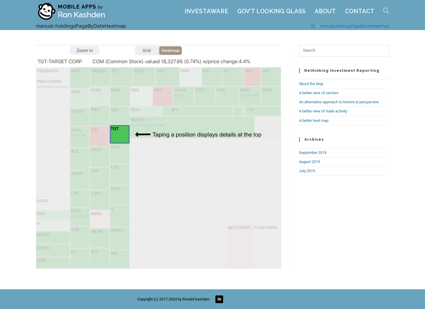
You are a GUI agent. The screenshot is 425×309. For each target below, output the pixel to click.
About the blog (311, 84)
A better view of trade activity (323, 111)
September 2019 (312, 152)
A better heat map (313, 120)
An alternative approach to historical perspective (339, 102)
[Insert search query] (344, 51)
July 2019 (307, 171)
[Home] (313, 26)
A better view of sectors (318, 93)
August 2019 (309, 162)
